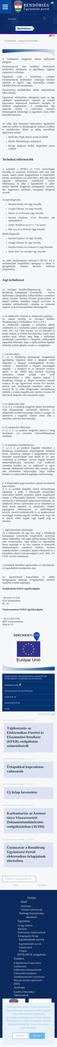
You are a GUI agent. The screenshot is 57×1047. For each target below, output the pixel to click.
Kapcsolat (10, 697)
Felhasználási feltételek (19, 691)
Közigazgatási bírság (29, 41)
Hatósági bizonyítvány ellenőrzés (31, 915)
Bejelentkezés (24, 28)
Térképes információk (31, 909)
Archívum (19, 987)
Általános (19, 958)
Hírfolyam (26, 906)
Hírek (24, 901)
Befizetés (22, 929)
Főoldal (31, 897)
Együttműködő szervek (31, 939)
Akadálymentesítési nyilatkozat (29, 976)
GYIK (7, 708)
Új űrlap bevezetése (22, 792)
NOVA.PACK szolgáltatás (31, 954)
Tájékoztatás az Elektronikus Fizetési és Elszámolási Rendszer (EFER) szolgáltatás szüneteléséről (25, 737)
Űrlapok (23, 951)
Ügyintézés (10, 41)
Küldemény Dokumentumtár (28, 969)
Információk (13, 685)
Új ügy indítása (25, 925)
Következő (42, 885)
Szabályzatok (25, 947)
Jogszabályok (12, 703)
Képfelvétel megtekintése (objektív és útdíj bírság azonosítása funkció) (26, 677)
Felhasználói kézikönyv (25, 973)
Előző (15, 885)
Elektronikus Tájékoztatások (31, 932)
